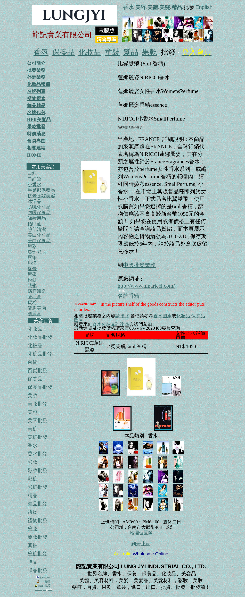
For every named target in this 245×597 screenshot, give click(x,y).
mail (39, 585)
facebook (45, 577)
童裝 (112, 52)
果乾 (149, 52)
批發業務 (36, 70)
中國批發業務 (139, 265)
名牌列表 (36, 91)
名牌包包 (36, 112)
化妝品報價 (38, 84)
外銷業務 (36, 77)
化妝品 (89, 52)
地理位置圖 (141, 532)
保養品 (63, 52)
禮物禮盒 (36, 98)
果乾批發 (36, 126)
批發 (48, 585)
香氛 (41, 52)
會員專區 (36, 140)
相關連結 (36, 147)
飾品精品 (36, 105)
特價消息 (36, 133)
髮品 (130, 52)
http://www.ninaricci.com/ (146, 286)
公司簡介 (36, 63)
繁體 (48, 581)
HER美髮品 (39, 119)
